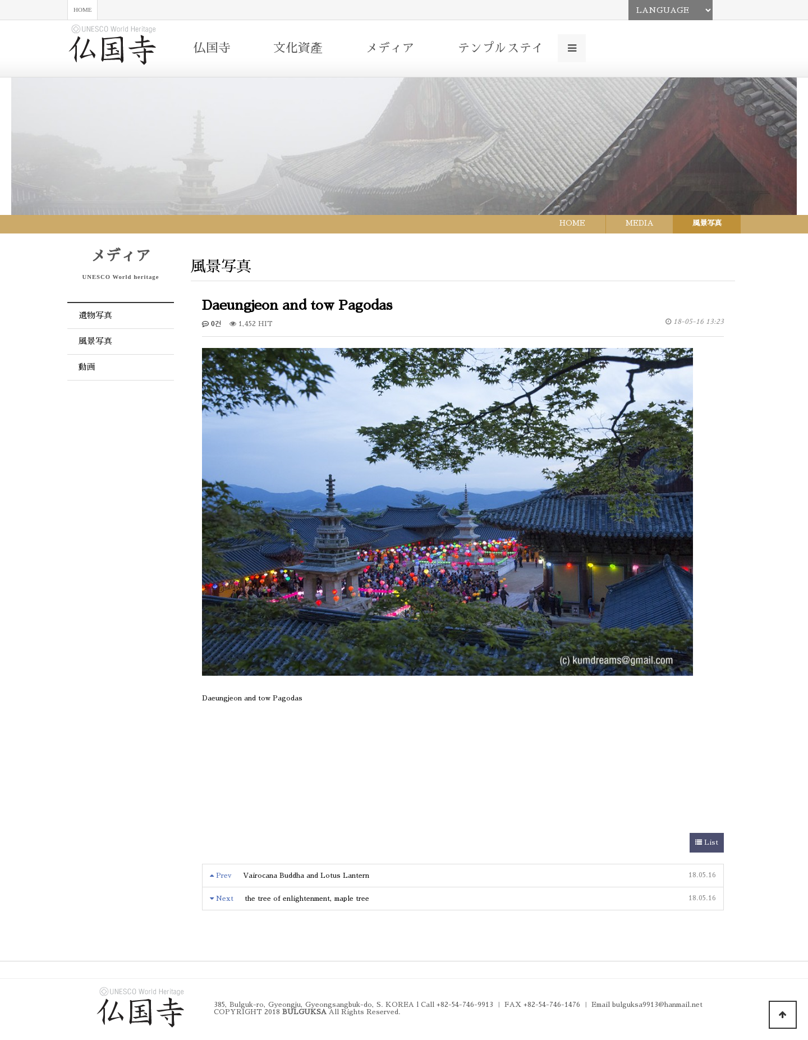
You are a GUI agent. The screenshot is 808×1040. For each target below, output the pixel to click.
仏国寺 (212, 48)
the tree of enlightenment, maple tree (307, 898)
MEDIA (640, 223)
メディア (390, 48)
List (706, 842)
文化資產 (298, 48)
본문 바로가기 (0, 0)
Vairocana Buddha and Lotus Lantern (306, 875)
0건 (212, 323)
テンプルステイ (500, 48)
